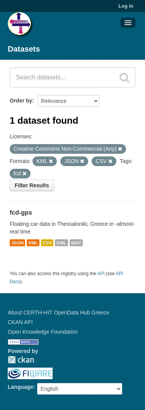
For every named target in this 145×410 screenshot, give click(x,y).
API (100, 273)
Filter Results (32, 185)
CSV (47, 242)
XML (33, 242)
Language (20, 387)
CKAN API (20, 322)
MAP (76, 242)
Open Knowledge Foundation (43, 332)
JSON (17, 242)
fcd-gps (21, 212)
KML (61, 242)
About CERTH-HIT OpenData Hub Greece (58, 312)
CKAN (21, 360)
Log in (125, 6)
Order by (21, 100)
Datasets (24, 49)
